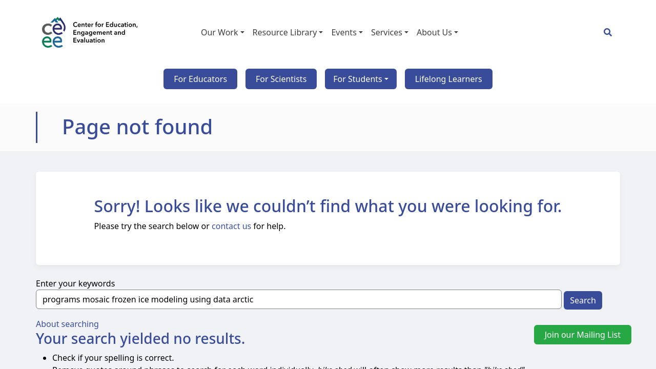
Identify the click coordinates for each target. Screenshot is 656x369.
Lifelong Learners (448, 79)
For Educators (200, 79)
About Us (434, 32)
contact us (231, 226)
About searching (67, 324)
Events (343, 32)
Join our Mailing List (583, 334)
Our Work (219, 32)
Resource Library (285, 32)
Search (583, 300)
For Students (357, 79)
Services (386, 32)
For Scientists (281, 79)
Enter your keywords (75, 283)
